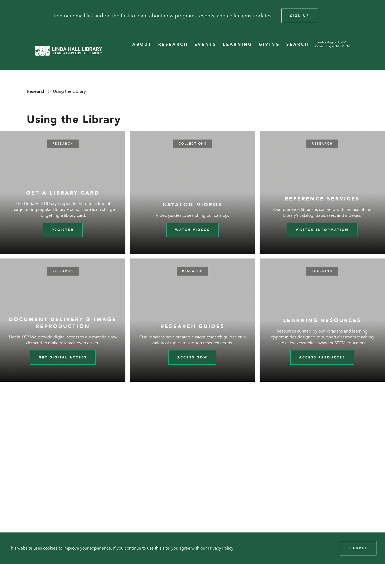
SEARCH (297, 44)
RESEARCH (173, 44)
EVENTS (205, 44)
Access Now (192, 357)
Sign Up (299, 16)
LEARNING (237, 44)
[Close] (373, 15)
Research (36, 91)
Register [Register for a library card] (63, 230)
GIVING (269, 44)
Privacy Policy (220, 548)
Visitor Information (322, 230)
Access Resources (322, 357)
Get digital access (63, 357)
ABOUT (142, 44)
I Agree (358, 548)
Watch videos (192, 230)
